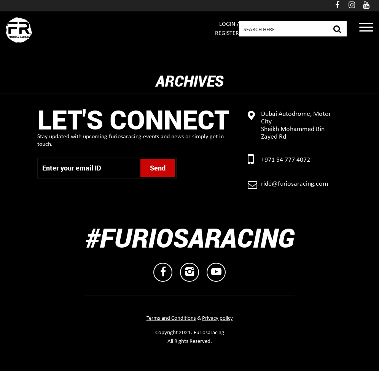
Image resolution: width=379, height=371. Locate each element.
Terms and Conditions (171, 318)
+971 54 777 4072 (285, 160)
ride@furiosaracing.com (294, 184)
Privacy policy (217, 318)
